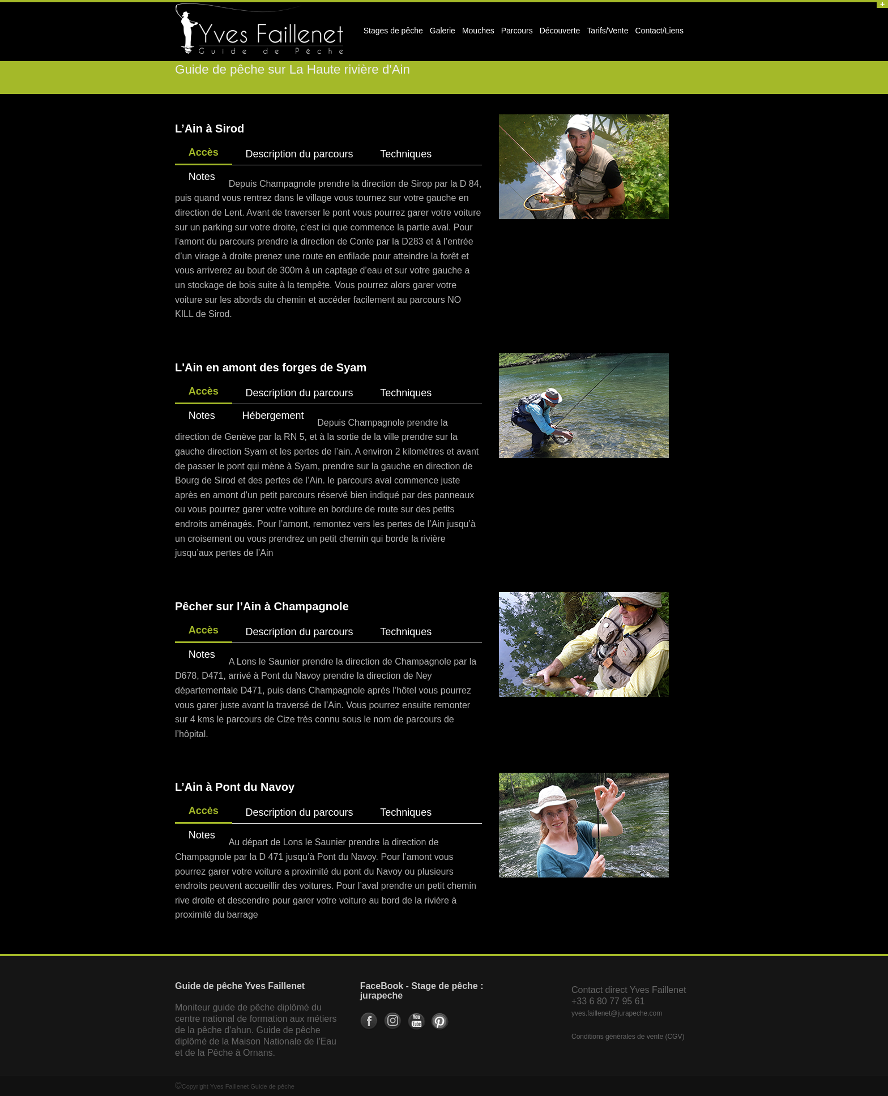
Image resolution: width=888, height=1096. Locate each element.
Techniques (406, 154)
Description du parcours (299, 154)
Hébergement (273, 415)
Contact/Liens (658, 34)
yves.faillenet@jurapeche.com (616, 1013)
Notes (202, 176)
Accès (204, 152)
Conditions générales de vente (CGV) (627, 1037)
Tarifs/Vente (607, 30)
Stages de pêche (391, 34)
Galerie (440, 34)
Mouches (478, 30)
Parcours (515, 34)
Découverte (558, 34)
